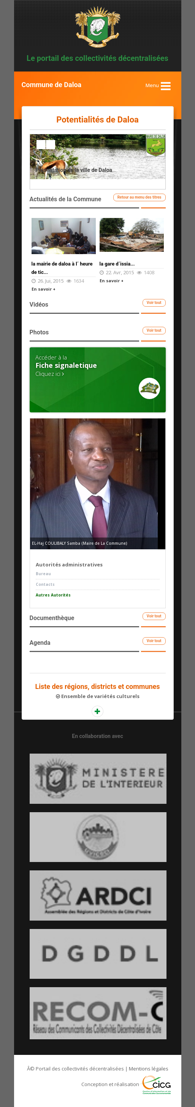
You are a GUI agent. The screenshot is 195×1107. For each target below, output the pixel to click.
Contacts (45, 584)
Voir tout (154, 303)
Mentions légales (148, 1068)
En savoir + (43, 289)
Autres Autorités (53, 595)
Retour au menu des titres (139, 197)
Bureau (43, 573)
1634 (78, 280)
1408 (149, 272)
